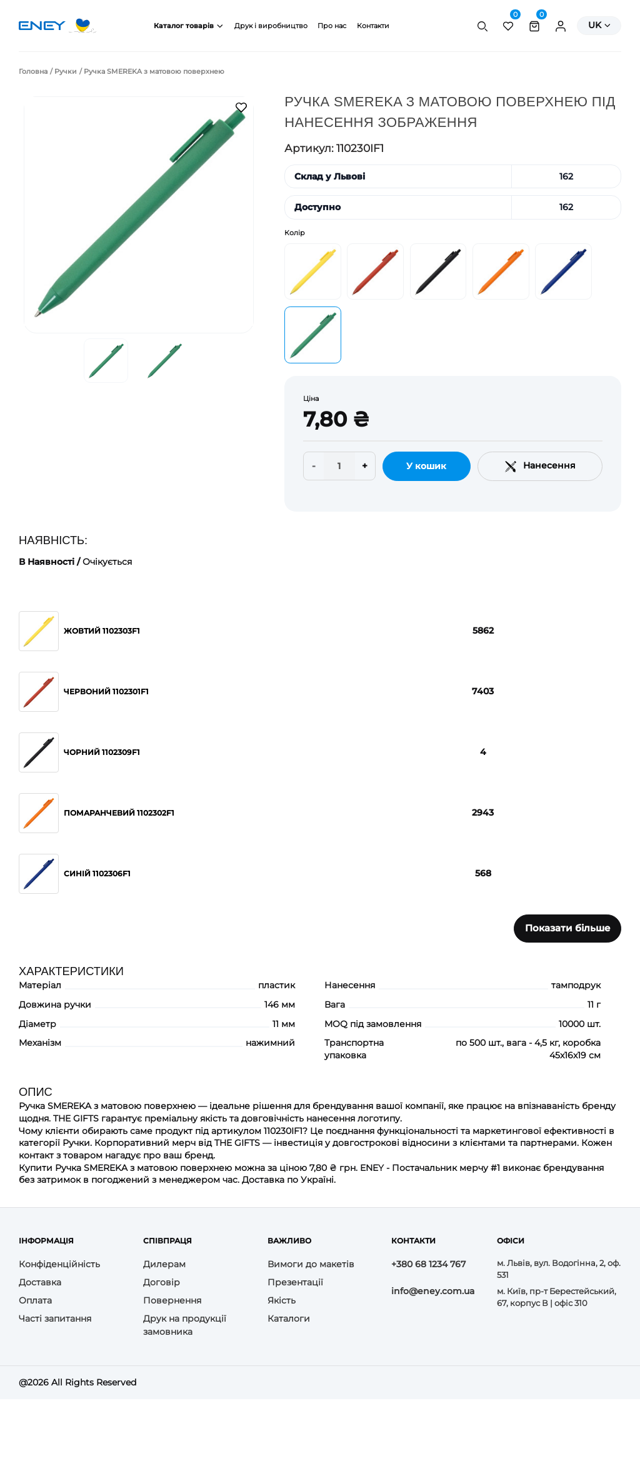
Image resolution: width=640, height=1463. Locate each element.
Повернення (172, 1300)
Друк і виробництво (271, 25)
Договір (161, 1282)
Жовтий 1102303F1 (102, 630)
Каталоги (289, 1318)
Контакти (373, 25)
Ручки (65, 71)
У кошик (426, 466)
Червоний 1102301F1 (106, 691)
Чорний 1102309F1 (102, 752)
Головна (33, 71)
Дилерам (164, 1264)
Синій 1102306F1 (97, 873)
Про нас (332, 25)
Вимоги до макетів (311, 1264)
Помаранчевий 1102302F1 (119, 813)
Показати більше (568, 928)
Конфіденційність (59, 1264)
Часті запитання (55, 1318)
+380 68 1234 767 (428, 1264)
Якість (282, 1300)
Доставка (40, 1282)
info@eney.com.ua (432, 1291)
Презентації (295, 1282)
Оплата (35, 1300)
